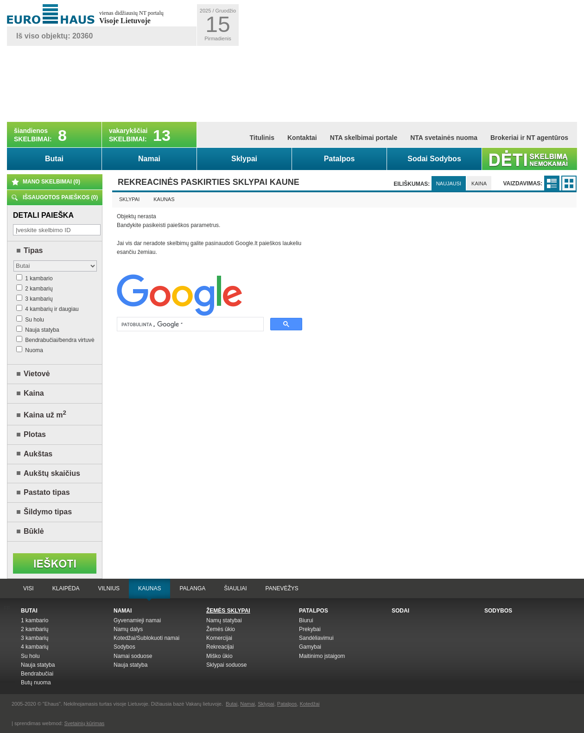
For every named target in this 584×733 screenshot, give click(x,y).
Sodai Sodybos (434, 159)
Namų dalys (128, 629)
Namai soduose (133, 656)
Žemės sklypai (228, 610)
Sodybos (124, 647)
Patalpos (339, 159)
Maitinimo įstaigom (322, 656)
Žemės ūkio (220, 629)
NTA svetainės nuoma (443, 137)
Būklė (34, 531)
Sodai (400, 610)
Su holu (30, 319)
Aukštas (38, 454)
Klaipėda (66, 588)
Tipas (33, 250)
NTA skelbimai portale (363, 137)
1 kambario (34, 278)
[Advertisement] (298, 62)
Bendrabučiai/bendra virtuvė (55, 340)
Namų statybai (224, 620)
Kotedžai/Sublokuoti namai (146, 638)
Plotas (35, 434)
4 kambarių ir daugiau (47, 309)
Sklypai (244, 159)
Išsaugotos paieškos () (60, 197)
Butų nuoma (36, 682)
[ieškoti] (189, 324)
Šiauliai (235, 588)
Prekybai (310, 629)
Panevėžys (282, 588)
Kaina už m (45, 415)
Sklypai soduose (226, 665)
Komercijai (219, 638)
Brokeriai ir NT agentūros (529, 137)
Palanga (192, 588)
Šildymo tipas (48, 512)
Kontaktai (302, 137)
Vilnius (109, 588)
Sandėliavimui (316, 638)
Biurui (306, 620)
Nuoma (29, 350)
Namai (149, 159)
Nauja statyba (37, 330)
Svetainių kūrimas (84, 723)
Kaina (34, 393)
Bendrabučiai (37, 673)
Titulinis (262, 137)
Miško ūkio (219, 656)
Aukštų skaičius (52, 473)
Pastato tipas (47, 492)
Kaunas (163, 199)
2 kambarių (34, 288)
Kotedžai (310, 704)
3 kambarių (34, 299)
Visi (28, 588)
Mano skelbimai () (51, 181)
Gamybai (310, 647)
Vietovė (37, 374)
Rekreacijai (220, 647)
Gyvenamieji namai (137, 620)
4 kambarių (34, 647)
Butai (54, 159)
